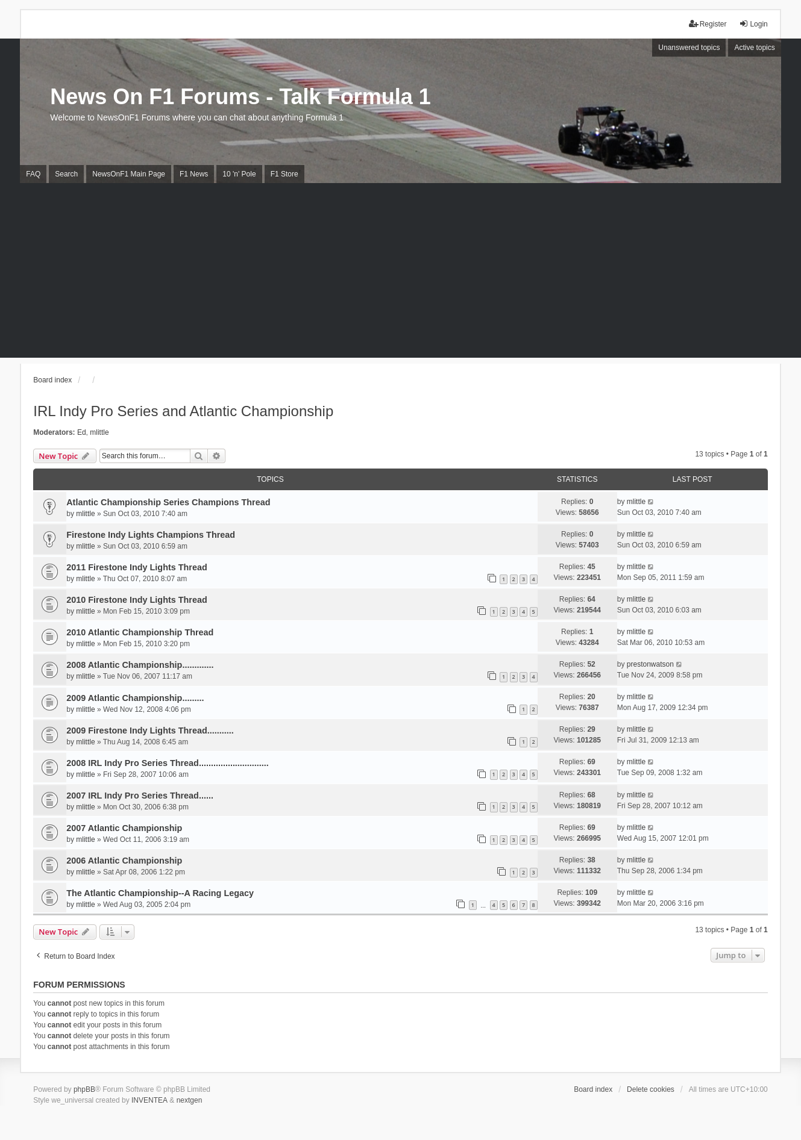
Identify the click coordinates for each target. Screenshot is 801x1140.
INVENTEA (149, 1100)
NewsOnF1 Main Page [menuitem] (128, 174)
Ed (81, 432)
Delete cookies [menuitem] (650, 1089)
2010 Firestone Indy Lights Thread (136, 600)
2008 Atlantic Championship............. (139, 665)
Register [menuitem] (708, 23)
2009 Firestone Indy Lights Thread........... (149, 730)
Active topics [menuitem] (754, 47)
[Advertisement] (400, 273)
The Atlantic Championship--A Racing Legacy (160, 893)
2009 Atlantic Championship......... (135, 698)
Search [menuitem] (66, 174)
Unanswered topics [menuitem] (689, 47)
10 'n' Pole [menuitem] (239, 174)
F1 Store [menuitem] (284, 174)
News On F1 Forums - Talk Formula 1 (240, 96)
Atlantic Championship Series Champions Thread (168, 502)
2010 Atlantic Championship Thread (139, 632)
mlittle (99, 432)
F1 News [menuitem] (194, 174)
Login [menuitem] (753, 23)
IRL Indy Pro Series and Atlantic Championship (183, 411)
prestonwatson (650, 664)
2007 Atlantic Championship (124, 828)
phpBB (84, 1089)
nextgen (190, 1100)
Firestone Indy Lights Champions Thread (150, 535)
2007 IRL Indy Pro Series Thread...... (139, 795)
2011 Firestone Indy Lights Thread (136, 567)
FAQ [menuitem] (33, 174)
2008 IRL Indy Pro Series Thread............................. (167, 763)
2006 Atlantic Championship (124, 860)
